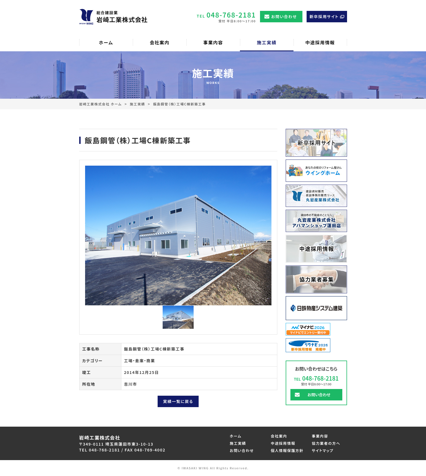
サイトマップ (323, 450)
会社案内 (279, 436)
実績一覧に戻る (178, 401)
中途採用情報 (283, 443)
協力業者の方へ (326, 443)
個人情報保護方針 (287, 450)
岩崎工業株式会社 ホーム (100, 104)
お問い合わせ (284, 16)
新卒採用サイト (323, 16)
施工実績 (137, 104)
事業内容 (320, 436)
